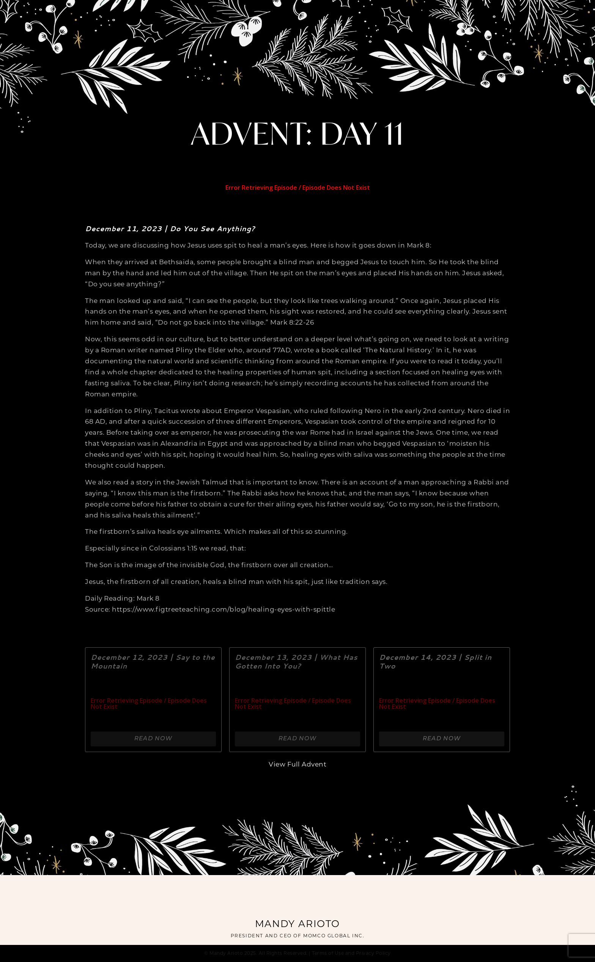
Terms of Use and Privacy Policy (351, 953)
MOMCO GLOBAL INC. (333, 936)
